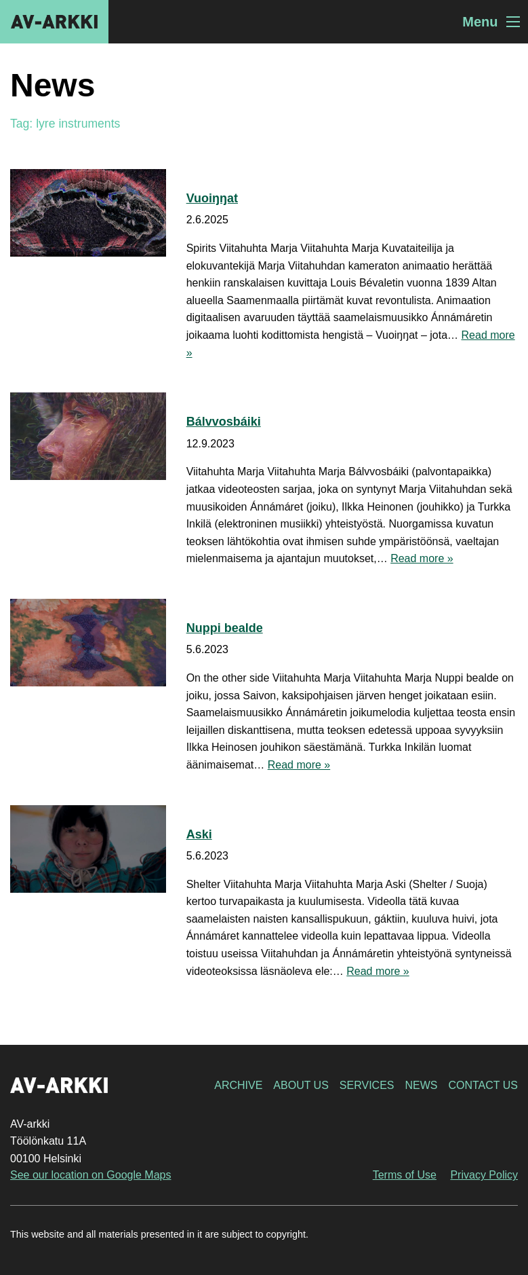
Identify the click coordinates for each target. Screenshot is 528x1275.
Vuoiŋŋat (212, 198)
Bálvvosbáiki (223, 421)
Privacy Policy (484, 1175)
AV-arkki (54, 21)
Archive (238, 1085)
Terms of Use (404, 1175)
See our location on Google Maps (90, 1175)
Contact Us (483, 1085)
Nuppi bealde (224, 628)
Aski (199, 834)
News (421, 1085)
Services (367, 1085)
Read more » (421, 558)
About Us (301, 1085)
